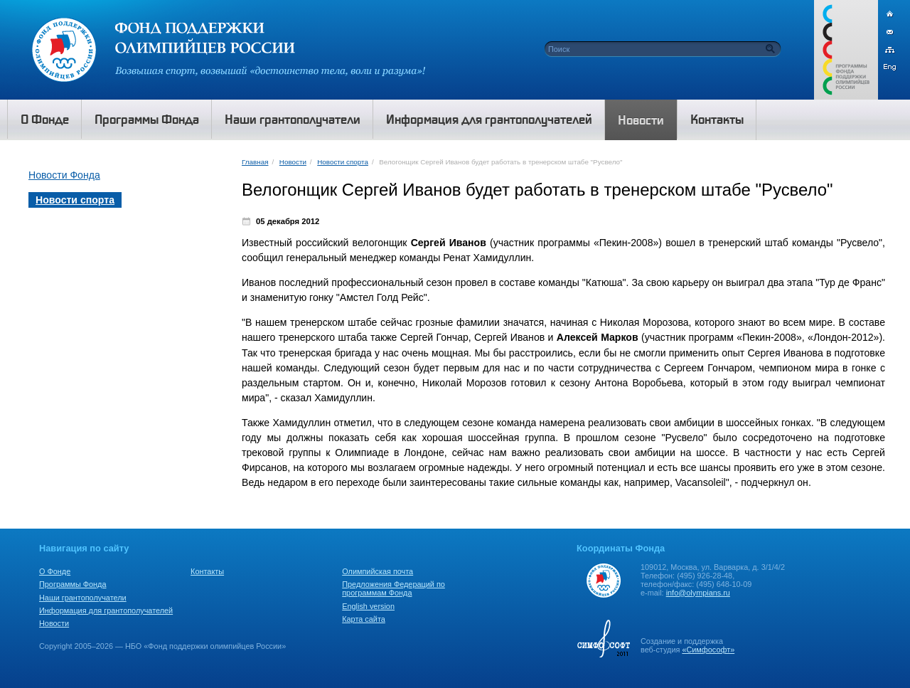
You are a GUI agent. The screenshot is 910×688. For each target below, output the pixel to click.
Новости (292, 162)
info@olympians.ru (698, 592)
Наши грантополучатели (83, 597)
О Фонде (54, 571)
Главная (255, 162)
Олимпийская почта (377, 571)
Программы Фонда (72, 584)
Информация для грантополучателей (106, 610)
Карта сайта (363, 619)
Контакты (207, 571)
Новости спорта (342, 162)
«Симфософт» (708, 649)
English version (368, 606)
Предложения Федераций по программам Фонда (393, 588)
